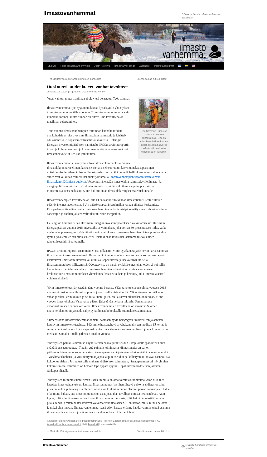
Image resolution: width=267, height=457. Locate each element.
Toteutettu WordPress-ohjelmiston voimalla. (200, 446)
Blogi (63, 421)
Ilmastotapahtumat (163, 65)
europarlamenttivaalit (91, 421)
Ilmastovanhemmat (69, 13)
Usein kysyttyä (102, 65)
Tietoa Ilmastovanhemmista (75, 65)
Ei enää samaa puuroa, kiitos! (153, 79)
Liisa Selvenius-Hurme (93, 91)
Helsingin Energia (112, 421)
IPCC (158, 421)
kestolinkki (93, 424)
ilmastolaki (127, 421)
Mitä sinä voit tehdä (124, 65)
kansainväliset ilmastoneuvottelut (64, 424)
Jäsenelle (144, 65)
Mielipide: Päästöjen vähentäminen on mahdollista (74, 79)
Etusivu (51, 65)
